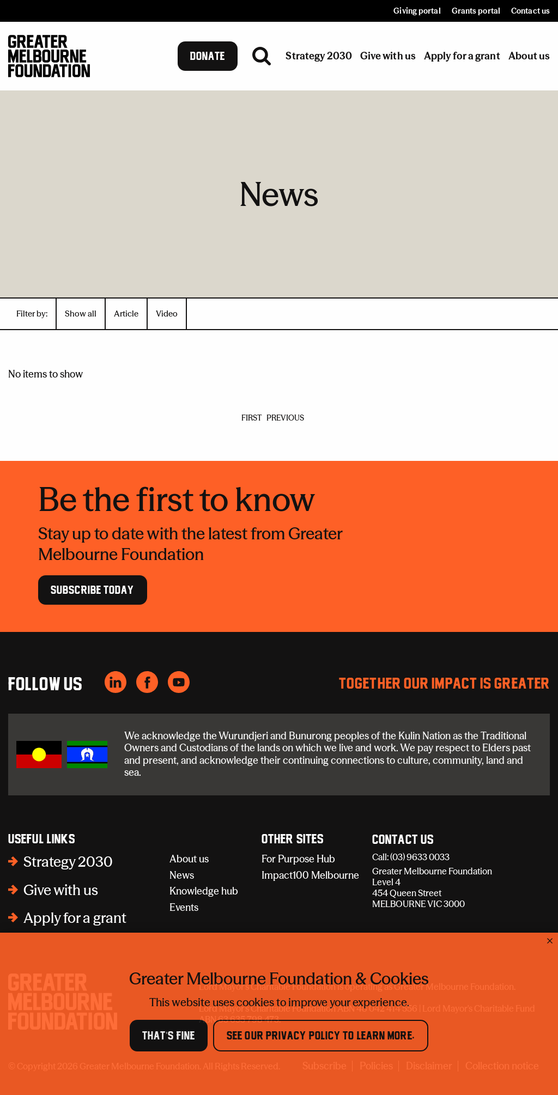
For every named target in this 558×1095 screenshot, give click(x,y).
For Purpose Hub (298, 859)
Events (183, 907)
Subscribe (324, 1066)
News (181, 875)
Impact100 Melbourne (310, 875)
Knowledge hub (203, 891)
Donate (208, 56)
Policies (376, 1066)
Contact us (530, 11)
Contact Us (403, 840)
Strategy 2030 (68, 862)
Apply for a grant (74, 918)
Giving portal (416, 11)
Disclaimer (429, 1066)
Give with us (60, 890)
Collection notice (502, 1066)
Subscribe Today (93, 590)
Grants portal (476, 11)
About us (189, 859)
